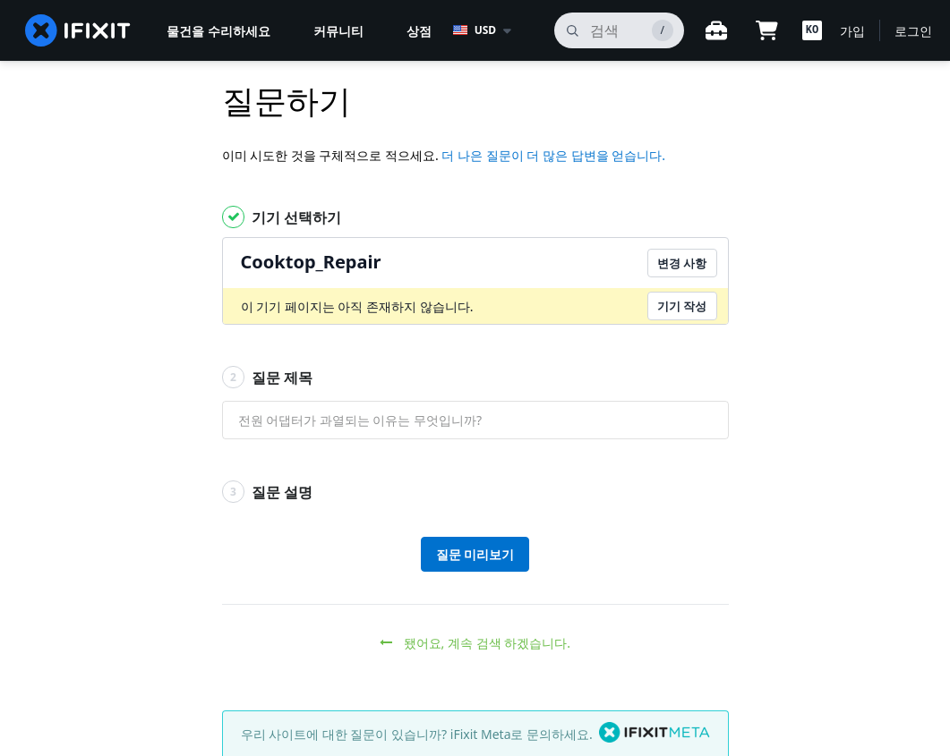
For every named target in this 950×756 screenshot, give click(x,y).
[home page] (78, 30)
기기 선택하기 (281, 217)
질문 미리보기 (475, 554)
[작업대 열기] (716, 30)
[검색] (619, 30)
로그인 (913, 30)
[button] (812, 30)
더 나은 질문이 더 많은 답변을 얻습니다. (553, 155)
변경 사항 (681, 263)
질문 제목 (267, 377)
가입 (852, 30)
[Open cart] (766, 30)
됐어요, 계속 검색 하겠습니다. (475, 642)
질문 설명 (267, 491)
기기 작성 (681, 306)
